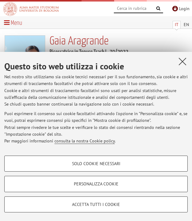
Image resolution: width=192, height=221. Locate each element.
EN (186, 24)
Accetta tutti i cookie (96, 204)
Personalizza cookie (96, 184)
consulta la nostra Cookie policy (84, 141)
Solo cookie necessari (96, 163)
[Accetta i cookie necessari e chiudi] (182, 61)
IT (176, 24)
